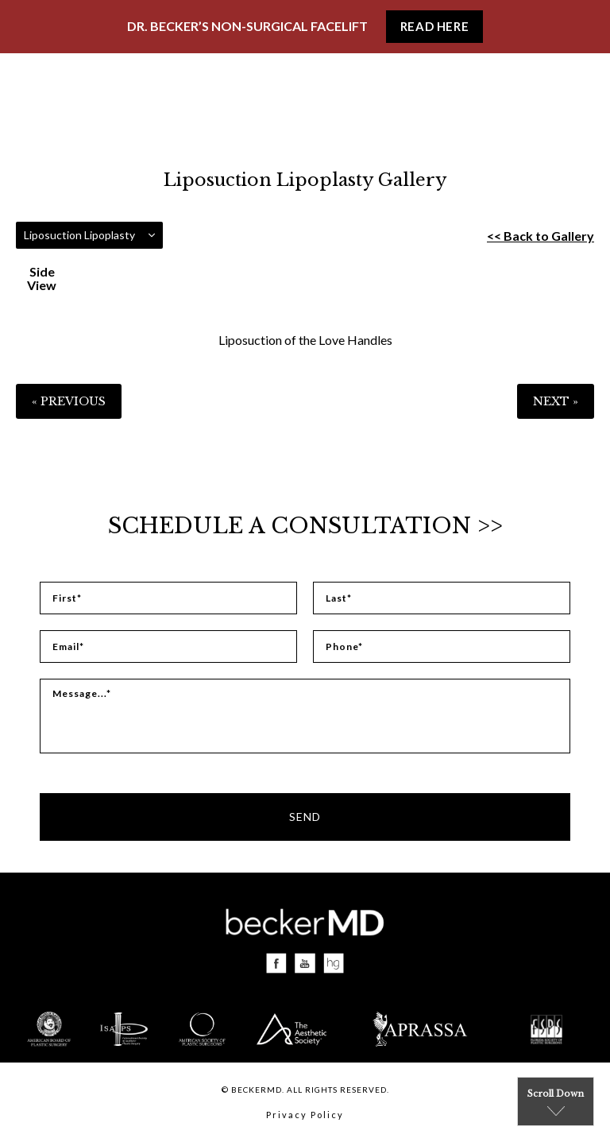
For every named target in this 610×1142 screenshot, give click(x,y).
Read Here (434, 26)
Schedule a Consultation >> (305, 526)
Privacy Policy (305, 1114)
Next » (555, 401)
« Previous (69, 401)
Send (305, 816)
